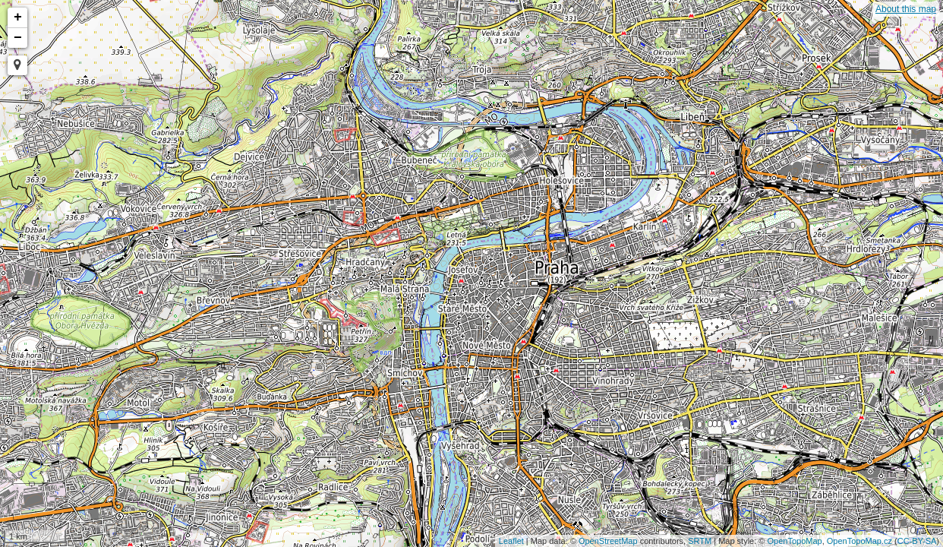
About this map (905, 9)
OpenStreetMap (608, 540)
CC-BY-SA (917, 540)
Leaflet (511, 540)
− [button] (18, 38)
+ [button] (18, 17)
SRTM (699, 540)
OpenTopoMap (795, 540)
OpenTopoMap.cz (859, 540)
